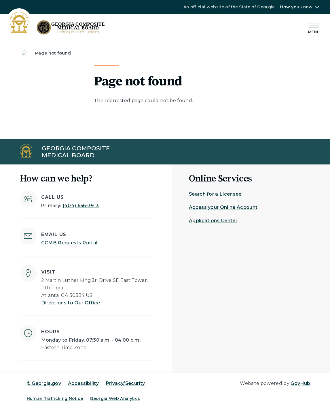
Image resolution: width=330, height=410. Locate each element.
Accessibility (83, 383)
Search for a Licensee (215, 194)
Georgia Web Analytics (115, 398)
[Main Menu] (314, 27)
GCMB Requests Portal (69, 243)
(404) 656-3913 (81, 205)
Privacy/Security (125, 383)
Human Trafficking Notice (55, 398)
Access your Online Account (223, 207)
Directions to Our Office (70, 303)
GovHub (300, 383)
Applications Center (213, 220)
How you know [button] (296, 7)
